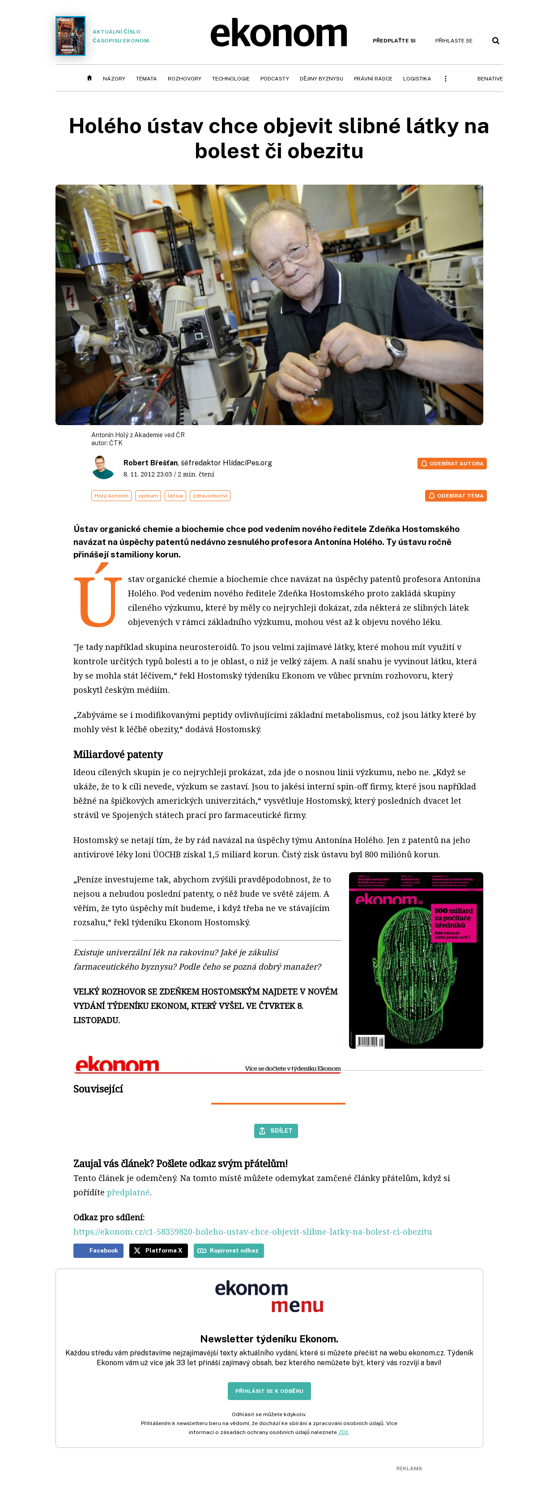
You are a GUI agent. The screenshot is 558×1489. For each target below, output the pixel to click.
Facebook (103, 1250)
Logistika (417, 79)
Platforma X (164, 1250)
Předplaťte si (394, 41)
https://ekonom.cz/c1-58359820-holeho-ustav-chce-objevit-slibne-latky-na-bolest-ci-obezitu (252, 1231)
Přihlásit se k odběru (269, 1391)
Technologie (231, 79)
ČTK (116, 443)
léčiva (175, 496)
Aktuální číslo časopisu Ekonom (102, 36)
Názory (114, 79)
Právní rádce (373, 79)
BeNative (490, 79)
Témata (146, 79)
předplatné (128, 1192)
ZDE (343, 1432)
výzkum (148, 496)
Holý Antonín (111, 496)
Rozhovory (184, 79)
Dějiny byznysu (321, 79)
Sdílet (281, 1130)
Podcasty (274, 79)
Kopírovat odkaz (234, 1250)
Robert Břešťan (151, 463)
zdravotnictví (210, 496)
